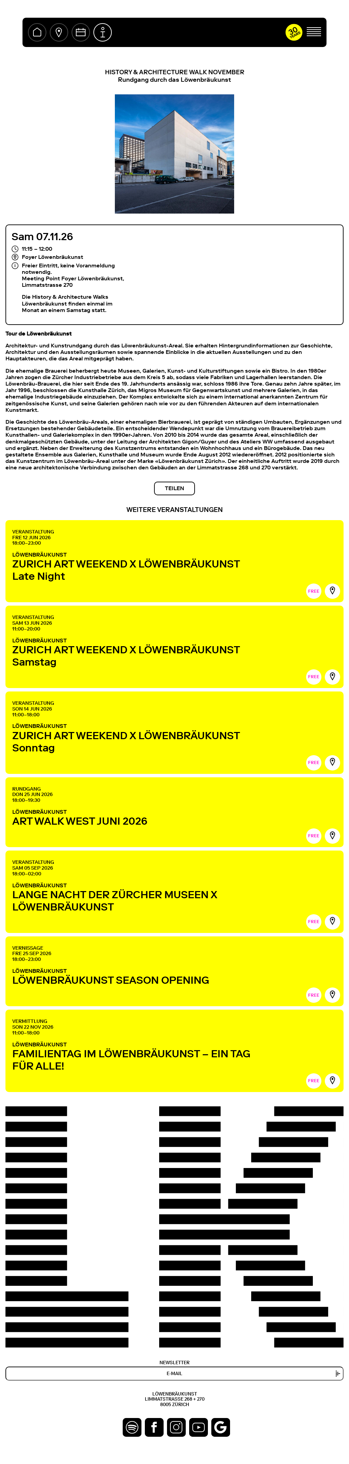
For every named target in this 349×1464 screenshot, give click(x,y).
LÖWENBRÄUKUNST (142, 566)
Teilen (174, 488)
